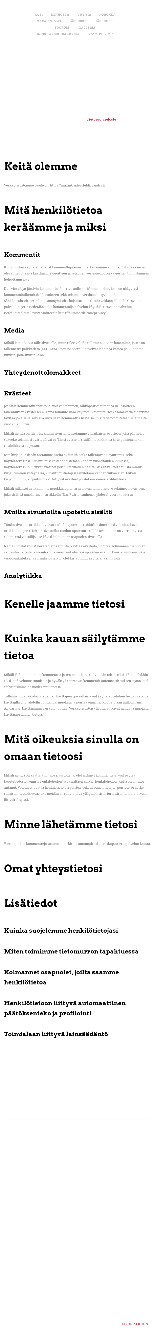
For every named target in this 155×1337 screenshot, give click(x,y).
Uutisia (84, 14)
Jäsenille (104, 21)
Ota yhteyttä (100, 34)
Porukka (107, 14)
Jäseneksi (79, 21)
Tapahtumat (49, 21)
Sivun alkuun (135, 1321)
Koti (39, 14)
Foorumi (63, 27)
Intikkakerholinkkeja (58, 34)
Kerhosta (60, 14)
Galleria (87, 27)
